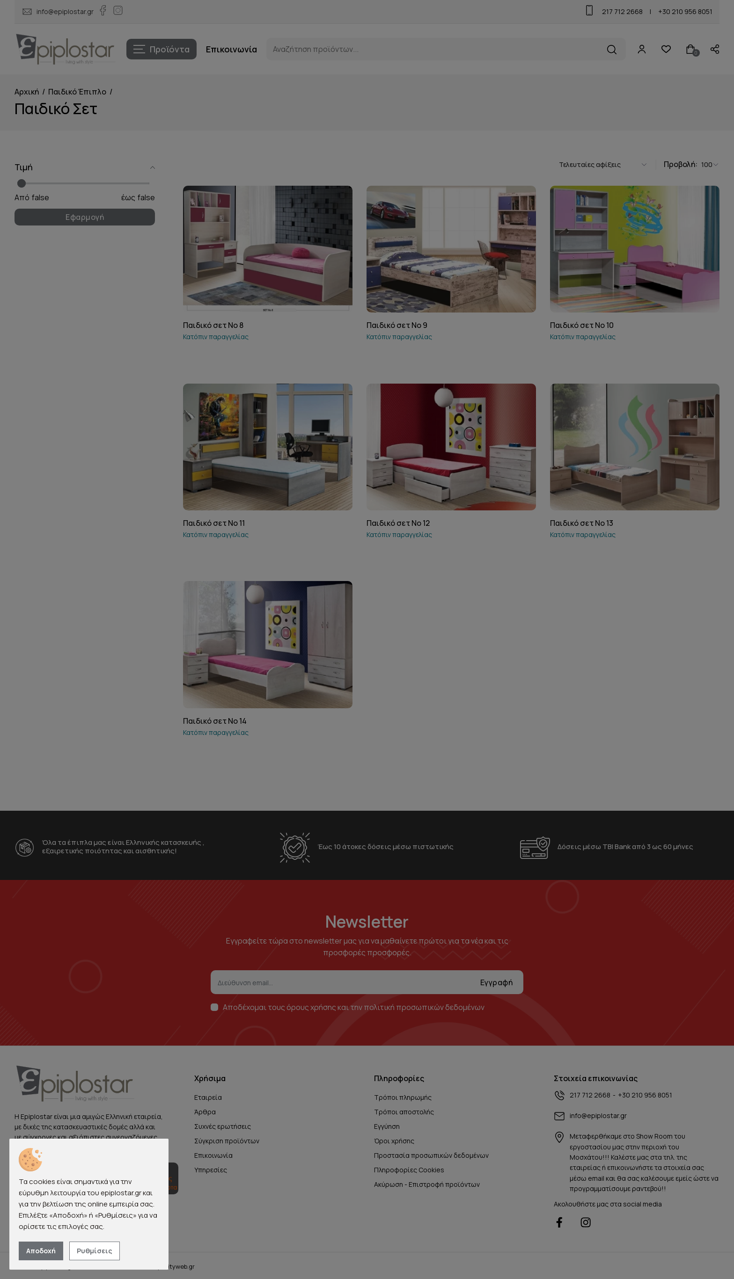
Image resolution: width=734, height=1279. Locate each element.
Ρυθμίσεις (94, 1250)
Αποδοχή (41, 1250)
